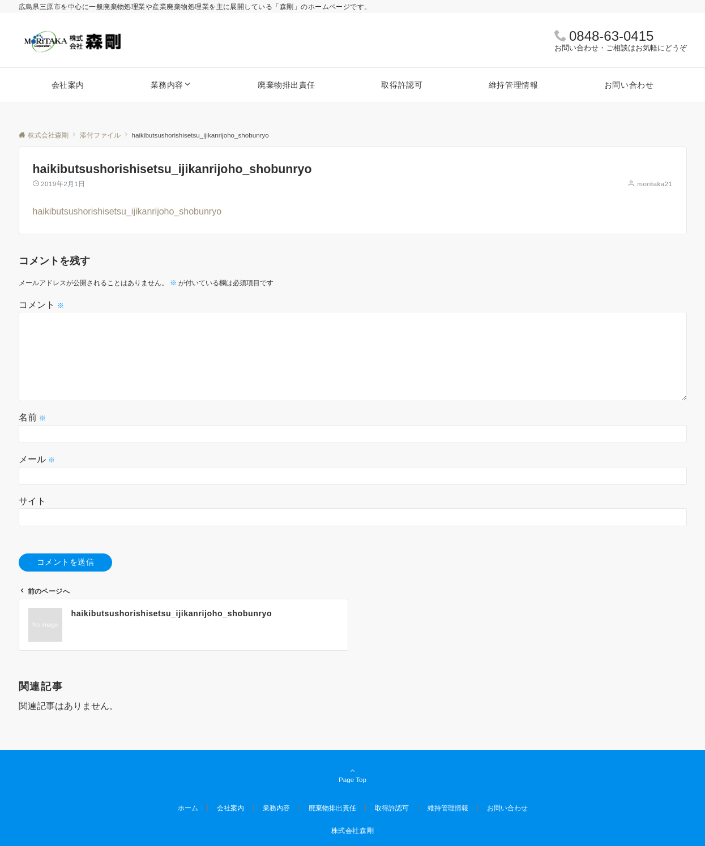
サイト (32, 501)
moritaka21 (654, 183)
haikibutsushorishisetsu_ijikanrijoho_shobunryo (127, 211)
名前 (32, 417)
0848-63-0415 (611, 36)
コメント (41, 305)
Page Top (353, 775)
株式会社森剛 (352, 830)
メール (37, 459)
